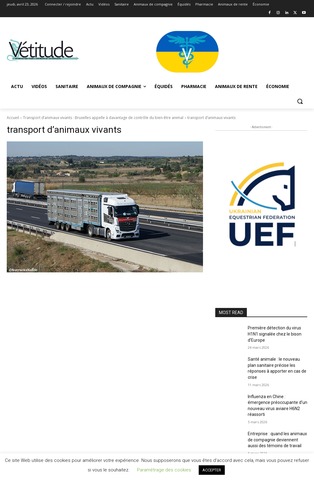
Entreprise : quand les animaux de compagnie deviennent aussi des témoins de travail (277, 439)
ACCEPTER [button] (211, 470)
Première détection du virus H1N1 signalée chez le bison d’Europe (274, 333)
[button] (300, 101)
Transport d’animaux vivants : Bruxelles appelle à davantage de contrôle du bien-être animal (103, 117)
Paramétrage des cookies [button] (164, 470)
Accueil (13, 117)
